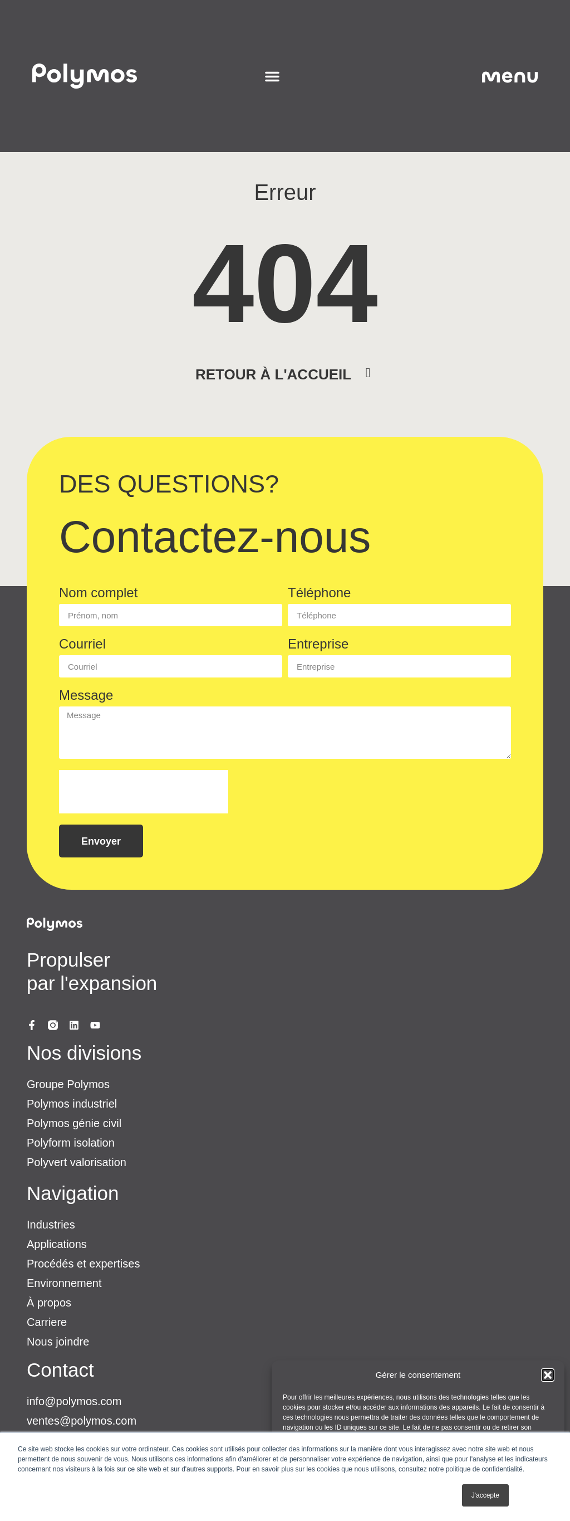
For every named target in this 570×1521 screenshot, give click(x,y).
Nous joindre (58, 1341)
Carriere (47, 1322)
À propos (49, 1302)
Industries (51, 1224)
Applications (57, 1244)
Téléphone (319, 593)
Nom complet (98, 593)
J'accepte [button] (485, 1495)
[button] (547, 1375)
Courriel (82, 644)
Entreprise (318, 644)
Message (86, 696)
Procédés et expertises (83, 1263)
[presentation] (143, 791)
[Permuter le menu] (272, 76)
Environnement (64, 1283)
